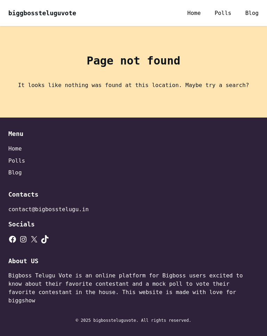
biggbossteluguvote (42, 13)
